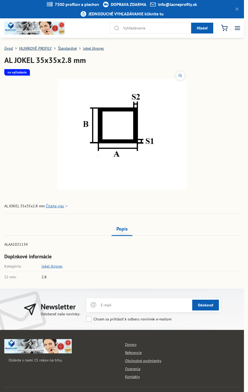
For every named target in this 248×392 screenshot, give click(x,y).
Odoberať (205, 305)
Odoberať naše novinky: (60, 314)
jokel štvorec (52, 266)
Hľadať (202, 28)
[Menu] (237, 28)
